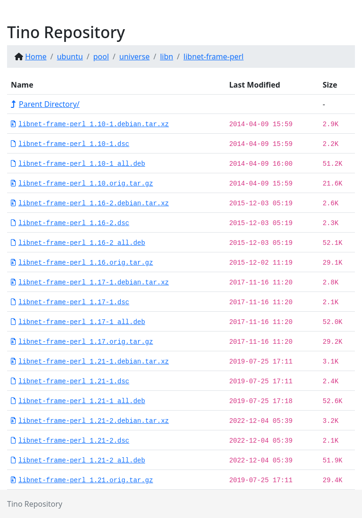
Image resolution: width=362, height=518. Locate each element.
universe (134, 56)
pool (101, 56)
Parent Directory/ (45, 104)
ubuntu (70, 56)
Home (36, 56)
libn (166, 56)
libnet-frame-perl (213, 56)
